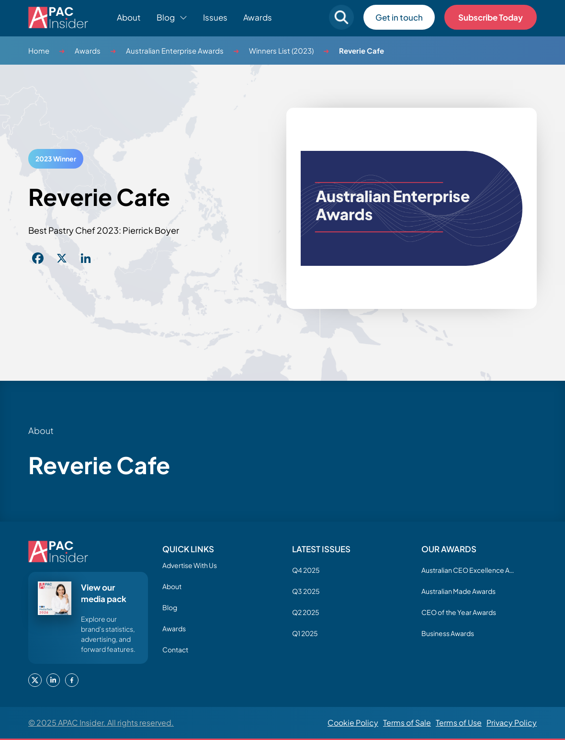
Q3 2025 (306, 591)
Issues (215, 17)
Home (38, 50)
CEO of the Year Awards (458, 612)
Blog (169, 607)
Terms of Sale (407, 722)
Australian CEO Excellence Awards (469, 570)
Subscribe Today (490, 17)
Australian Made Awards (458, 591)
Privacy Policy (511, 722)
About (129, 17)
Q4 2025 (306, 570)
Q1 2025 (305, 633)
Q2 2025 (305, 612)
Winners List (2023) (281, 50)
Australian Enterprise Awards (175, 50)
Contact (175, 649)
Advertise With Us (189, 565)
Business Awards (447, 633)
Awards (257, 17)
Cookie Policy (353, 722)
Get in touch (399, 17)
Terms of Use (459, 722)
